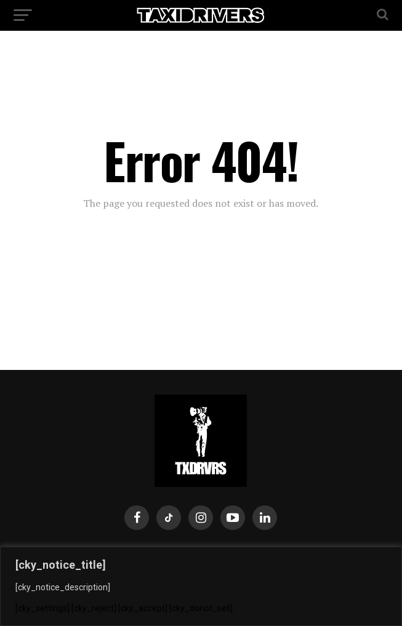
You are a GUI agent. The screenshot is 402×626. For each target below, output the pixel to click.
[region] (201, 586)
